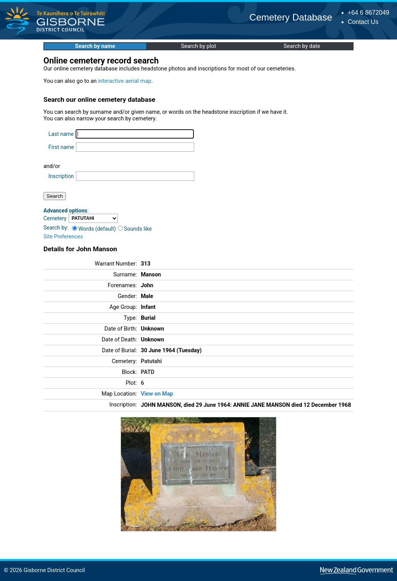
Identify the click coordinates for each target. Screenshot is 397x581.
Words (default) (94, 229)
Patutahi (151, 361)
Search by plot (198, 46)
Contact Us (363, 22)
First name (61, 147)
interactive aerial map (124, 81)
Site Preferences (63, 236)
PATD (147, 372)
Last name (61, 134)
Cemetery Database (290, 17)
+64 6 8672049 (368, 12)
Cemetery (55, 218)
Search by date (301, 46)
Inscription (61, 176)
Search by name (95, 46)
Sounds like (135, 229)
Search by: (55, 228)
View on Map (157, 394)
